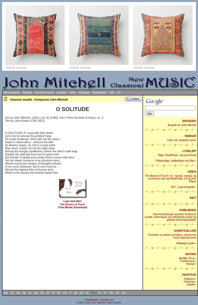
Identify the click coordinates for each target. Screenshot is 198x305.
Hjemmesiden (11, 92)
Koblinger (84, 92)
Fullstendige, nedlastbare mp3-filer (174, 160)
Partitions (189, 279)
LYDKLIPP (189, 150)
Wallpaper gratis (185, 243)
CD (119, 92)
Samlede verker (44, 92)
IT (70, 292)
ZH (123, 292)
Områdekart (91, 299)
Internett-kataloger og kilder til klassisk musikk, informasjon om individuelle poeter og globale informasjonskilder (170, 217)
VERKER (190, 135)
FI (53, 292)
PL (99, 292)
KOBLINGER (187, 210)
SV (118, 292)
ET (48, 292)
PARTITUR (189, 274)
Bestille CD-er (187, 258)
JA (75, 292)
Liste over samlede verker (181, 140)
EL (30, 292)
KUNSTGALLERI (185, 230)
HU (65, 292)
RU (111, 292)
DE (24, 292)
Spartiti (191, 284)
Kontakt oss (106, 299)
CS (12, 292)
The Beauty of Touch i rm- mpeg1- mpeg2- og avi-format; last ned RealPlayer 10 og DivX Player (170, 178)
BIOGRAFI (189, 120)
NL (87, 292)
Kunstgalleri (99, 92)
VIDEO (192, 171)
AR (6, 292)
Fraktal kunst (187, 261)
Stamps (190, 263)
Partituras (189, 281)
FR (59, 292)
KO (81, 292)
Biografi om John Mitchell (182, 125)
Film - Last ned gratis (182, 187)
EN (36, 292)
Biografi (27, 92)
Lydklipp (61, 92)
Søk (111, 92)
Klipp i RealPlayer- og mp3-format (177, 155)
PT (105, 292)
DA (18, 292)
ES (42, 292)
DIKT (193, 197)
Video (72, 92)
